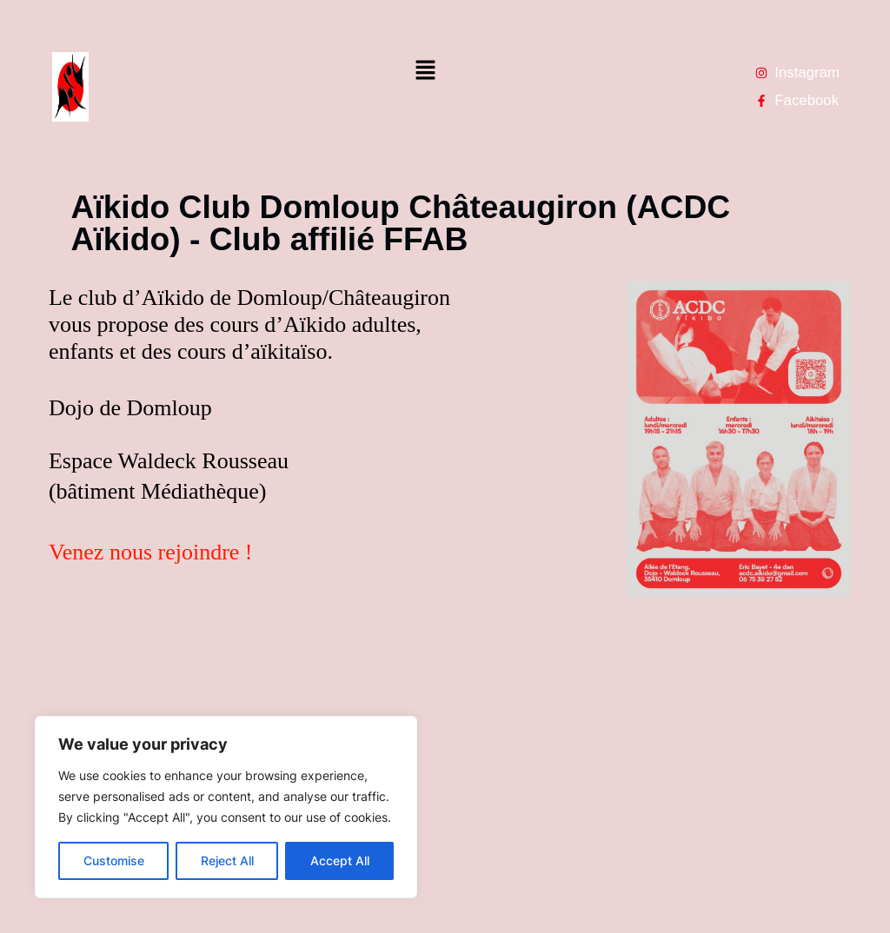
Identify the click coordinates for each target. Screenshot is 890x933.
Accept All (339, 860)
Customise (113, 860)
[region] (226, 807)
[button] (425, 70)
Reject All (227, 860)
